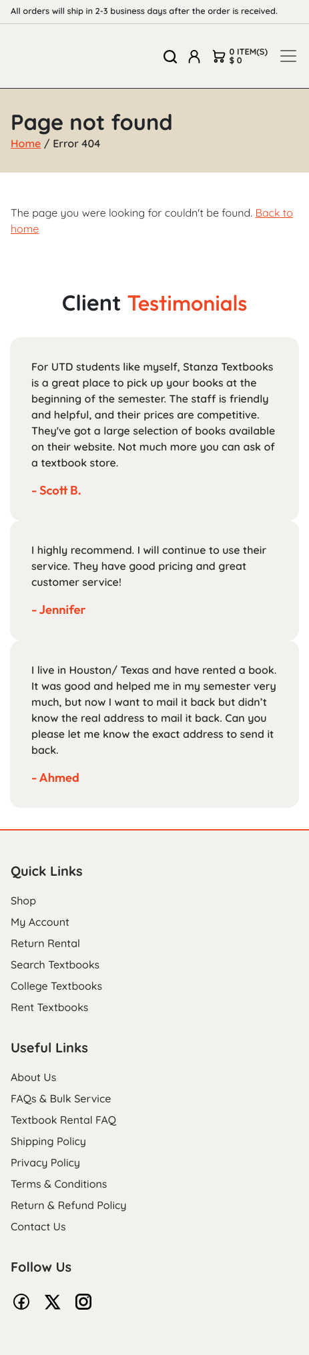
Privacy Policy (45, 1162)
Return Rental (45, 943)
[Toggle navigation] (288, 56)
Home (26, 143)
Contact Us (38, 1226)
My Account (40, 921)
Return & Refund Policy (68, 1205)
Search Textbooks (55, 964)
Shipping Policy (48, 1141)
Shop (23, 900)
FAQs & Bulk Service (61, 1098)
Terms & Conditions (59, 1183)
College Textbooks (56, 985)
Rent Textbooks (49, 1007)
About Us (33, 1077)
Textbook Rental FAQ (63, 1119)
